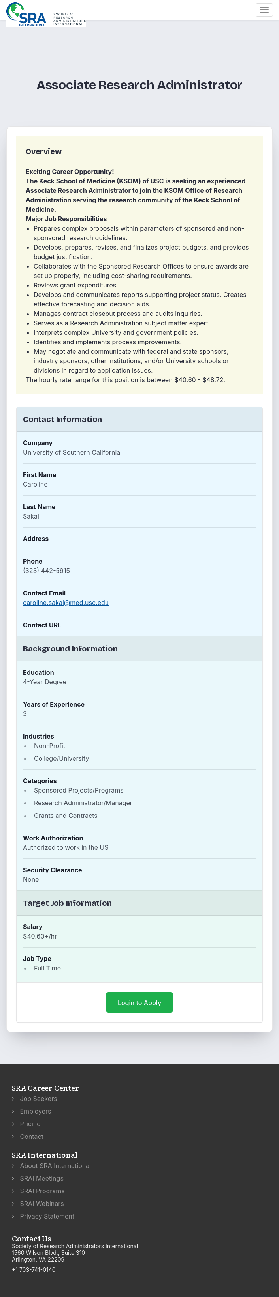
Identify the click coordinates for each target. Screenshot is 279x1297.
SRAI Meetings (38, 1178)
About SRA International (51, 1166)
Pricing (26, 1124)
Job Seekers (34, 1099)
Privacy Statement (43, 1216)
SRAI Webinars (38, 1203)
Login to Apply (139, 1003)
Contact (27, 1136)
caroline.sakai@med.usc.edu (66, 603)
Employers (31, 1111)
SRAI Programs (38, 1191)
